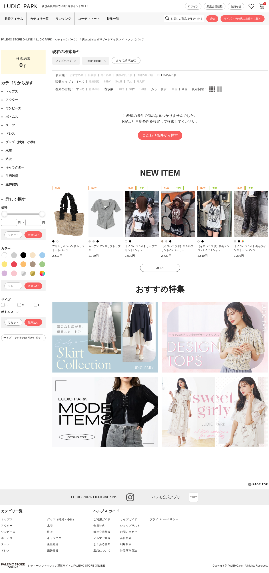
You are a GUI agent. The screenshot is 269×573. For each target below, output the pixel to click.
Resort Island (96, 60)
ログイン (193, 6)
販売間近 (94, 81)
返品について (101, 550)
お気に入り (251, 6)
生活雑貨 (52, 544)
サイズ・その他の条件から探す (242, 18)
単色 (174, 89)
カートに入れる (262, 6)
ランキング (63, 18)
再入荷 (141, 81)
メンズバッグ (136, 39)
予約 (129, 81)
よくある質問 (101, 544)
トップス (6, 519)
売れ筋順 (106, 75)
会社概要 (125, 538)
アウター (6, 525)
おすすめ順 (76, 75)
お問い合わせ (128, 531)
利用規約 (125, 544)
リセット (13, 234)
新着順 (92, 75)
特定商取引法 (128, 550)
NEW (107, 81)
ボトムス (6, 538)
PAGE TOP (258, 484)
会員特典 (99, 525)
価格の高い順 (145, 75)
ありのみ (94, 89)
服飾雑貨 (52, 550)
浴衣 (50, 531)
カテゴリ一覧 (39, 18)
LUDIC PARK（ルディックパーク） (57, 39)
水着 (50, 525)
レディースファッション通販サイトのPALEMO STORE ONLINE (66, 565)
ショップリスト (130, 525)
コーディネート (89, 18)
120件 (143, 89)
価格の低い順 (124, 75)
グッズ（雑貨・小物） (61, 519)
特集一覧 (113, 18)
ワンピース (8, 531)
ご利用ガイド (101, 519)
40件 (121, 89)
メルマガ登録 (101, 538)
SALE (118, 81)
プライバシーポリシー (164, 519)
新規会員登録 (215, 6)
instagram (130, 497)
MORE (160, 268)
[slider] (4, 214)
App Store (193, 497)
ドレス (5, 550)
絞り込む (33, 234)
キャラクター (55, 538)
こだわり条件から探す (160, 135)
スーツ (5, 544)
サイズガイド (128, 519)
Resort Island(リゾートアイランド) (103, 39)
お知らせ (236, 6)
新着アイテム (13, 18)
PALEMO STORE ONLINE (17, 39)
